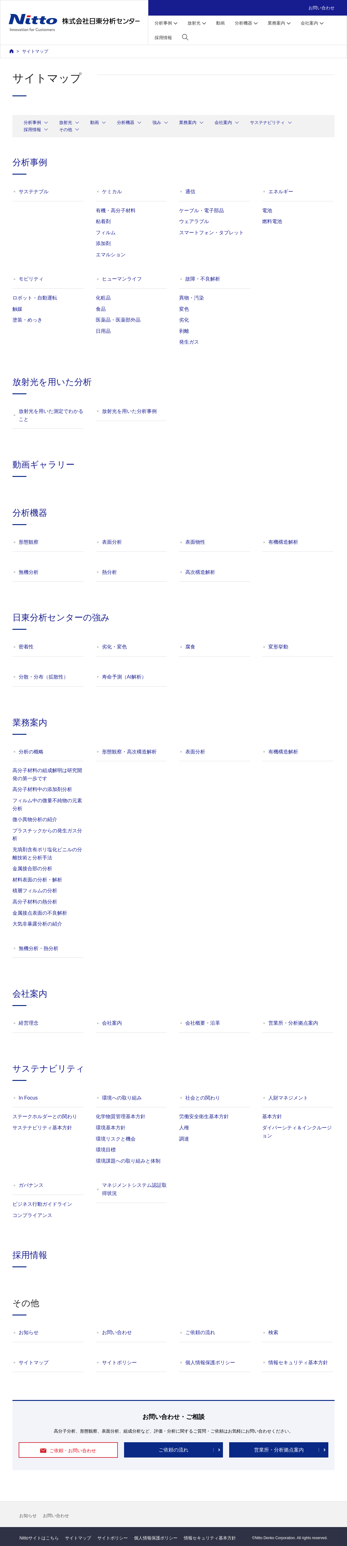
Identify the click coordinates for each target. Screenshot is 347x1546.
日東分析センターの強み (61, 617)
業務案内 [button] (276, 23)
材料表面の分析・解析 (37, 879)
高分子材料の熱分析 (34, 901)
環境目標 (106, 1149)
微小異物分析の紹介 (34, 819)
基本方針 (272, 1116)
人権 (184, 1127)
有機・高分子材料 (116, 210)
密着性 (26, 646)
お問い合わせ (321, 7)
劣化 (184, 319)
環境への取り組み (122, 1097)
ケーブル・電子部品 (201, 210)
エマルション (111, 254)
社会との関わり (202, 1097)
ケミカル (112, 191)
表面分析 (112, 542)
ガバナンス (31, 1185)
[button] (185, 37)
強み (156, 122)
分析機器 (125, 122)
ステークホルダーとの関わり (44, 1116)
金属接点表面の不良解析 (39, 913)
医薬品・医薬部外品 (118, 319)
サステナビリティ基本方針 (42, 1127)
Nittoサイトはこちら (39, 1537)
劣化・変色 (114, 646)
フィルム (106, 232)
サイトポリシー (119, 1362)
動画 (220, 23)
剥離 (184, 331)
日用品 (103, 331)
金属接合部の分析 (32, 868)
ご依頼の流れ (200, 1332)
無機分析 (29, 572)
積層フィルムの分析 (34, 890)
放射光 (65, 122)
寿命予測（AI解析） (124, 676)
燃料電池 (272, 221)
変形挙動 (278, 646)
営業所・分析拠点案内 (293, 1023)
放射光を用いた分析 (52, 382)
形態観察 (29, 542)
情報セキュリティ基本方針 (298, 1362)
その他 (65, 129)
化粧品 (103, 297)
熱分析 (109, 572)
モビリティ (31, 278)
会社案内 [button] (309, 23)
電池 (267, 210)
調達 (184, 1138)
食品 (101, 309)
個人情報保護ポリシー (210, 1362)
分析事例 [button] (163, 23)
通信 (190, 191)
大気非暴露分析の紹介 (37, 923)
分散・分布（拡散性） (43, 676)
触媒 (17, 309)
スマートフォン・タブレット (211, 232)
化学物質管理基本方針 (121, 1116)
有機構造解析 (283, 542)
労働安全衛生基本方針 (204, 1116)
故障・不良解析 (202, 278)
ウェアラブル (194, 221)
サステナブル (34, 191)
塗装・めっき (27, 319)
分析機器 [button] (243, 23)
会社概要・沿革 (202, 1023)
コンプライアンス (32, 1215)
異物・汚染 (191, 297)
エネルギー (280, 191)
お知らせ (29, 1332)
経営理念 (29, 1023)
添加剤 (103, 243)
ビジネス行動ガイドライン (42, 1204)
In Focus (28, 1097)
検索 (273, 1332)
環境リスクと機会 (116, 1138)
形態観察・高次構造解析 (129, 751)
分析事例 (32, 122)
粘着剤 (103, 221)
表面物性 (195, 542)
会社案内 (223, 122)
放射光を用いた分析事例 (129, 411)
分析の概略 (31, 751)
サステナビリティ (267, 122)
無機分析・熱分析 (38, 948)
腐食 (190, 646)
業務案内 (188, 122)
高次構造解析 (200, 572)
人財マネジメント (288, 1097)
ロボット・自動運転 (34, 297)
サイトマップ (34, 1362)
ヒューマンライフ (122, 278)
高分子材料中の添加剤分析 (42, 789)
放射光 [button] (194, 23)
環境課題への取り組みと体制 (128, 1161)
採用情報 (163, 37)
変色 (184, 309)
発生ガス (189, 342)
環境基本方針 (111, 1127)
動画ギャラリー (43, 464)
